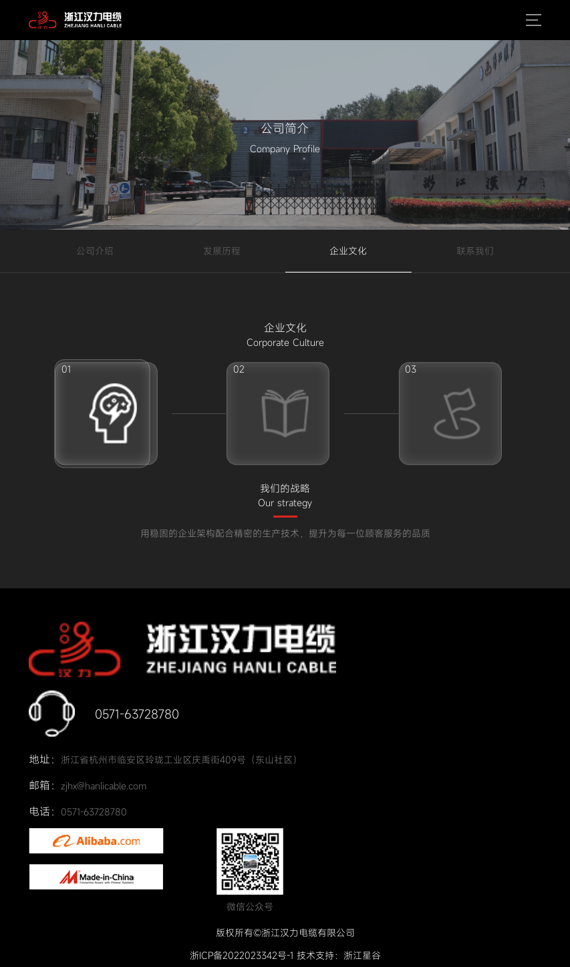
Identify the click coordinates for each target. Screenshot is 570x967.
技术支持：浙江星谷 (339, 955)
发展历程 (222, 250)
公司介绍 (95, 250)
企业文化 (348, 250)
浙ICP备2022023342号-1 (241, 955)
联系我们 (475, 250)
